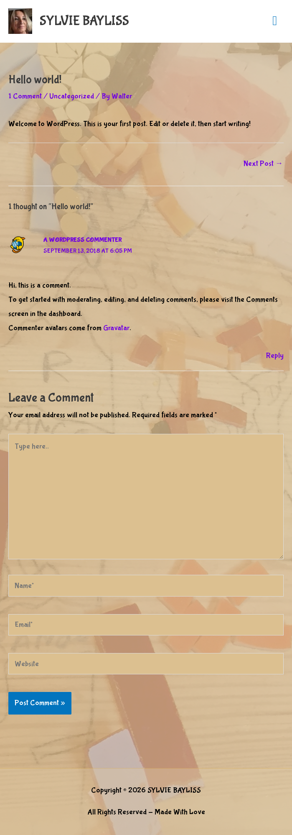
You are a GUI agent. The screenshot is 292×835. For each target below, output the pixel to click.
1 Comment (25, 96)
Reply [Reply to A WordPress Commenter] (275, 355)
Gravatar (116, 328)
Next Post (263, 163)
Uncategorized (71, 96)
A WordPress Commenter (82, 240)
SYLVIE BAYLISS (84, 21)
